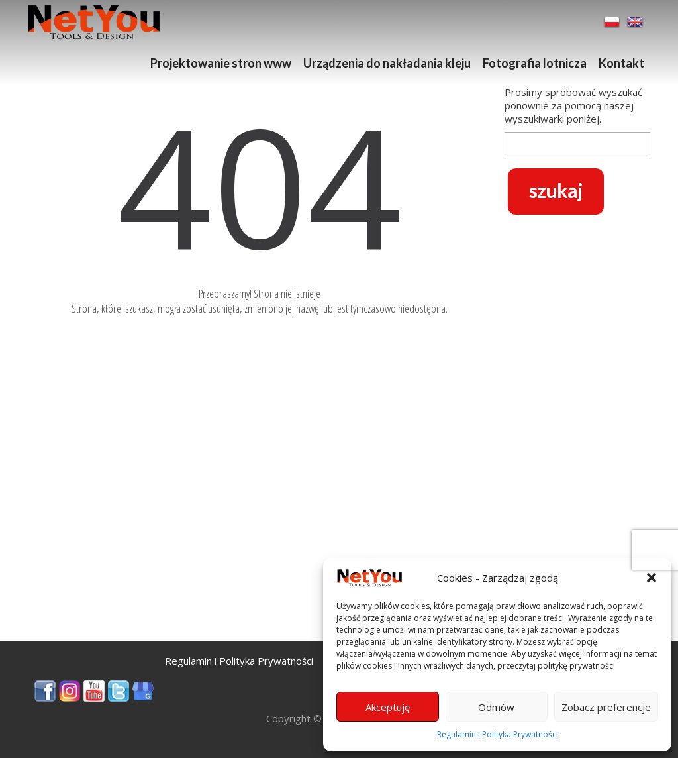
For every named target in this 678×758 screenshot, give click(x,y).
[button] (651, 577)
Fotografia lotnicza (535, 63)
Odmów (496, 707)
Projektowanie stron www (220, 63)
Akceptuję (387, 707)
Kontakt (621, 63)
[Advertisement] (259, 548)
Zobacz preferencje (606, 707)
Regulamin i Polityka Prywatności (497, 734)
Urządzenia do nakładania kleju (387, 63)
